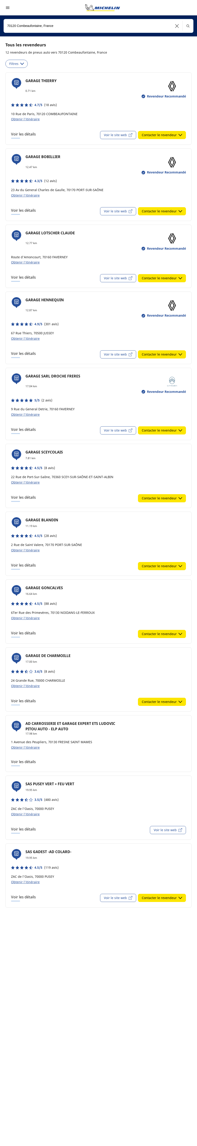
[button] (177, 26)
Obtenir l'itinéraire (25, 119)
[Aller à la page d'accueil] (103, 8)
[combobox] (98, 26)
